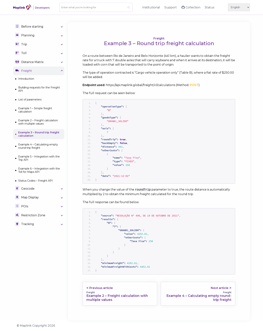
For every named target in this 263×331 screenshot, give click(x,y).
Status (209, 7)
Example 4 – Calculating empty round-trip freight (38, 146)
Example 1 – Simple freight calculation (35, 110)
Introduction (26, 78)
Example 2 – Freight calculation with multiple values (38, 122)
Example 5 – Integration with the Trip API (39, 158)
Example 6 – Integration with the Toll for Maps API (39, 170)
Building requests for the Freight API (39, 89)
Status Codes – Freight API (35, 180)
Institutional (151, 7)
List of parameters (29, 99)
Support (170, 7)
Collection (193, 7)
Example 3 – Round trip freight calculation (38, 134)
